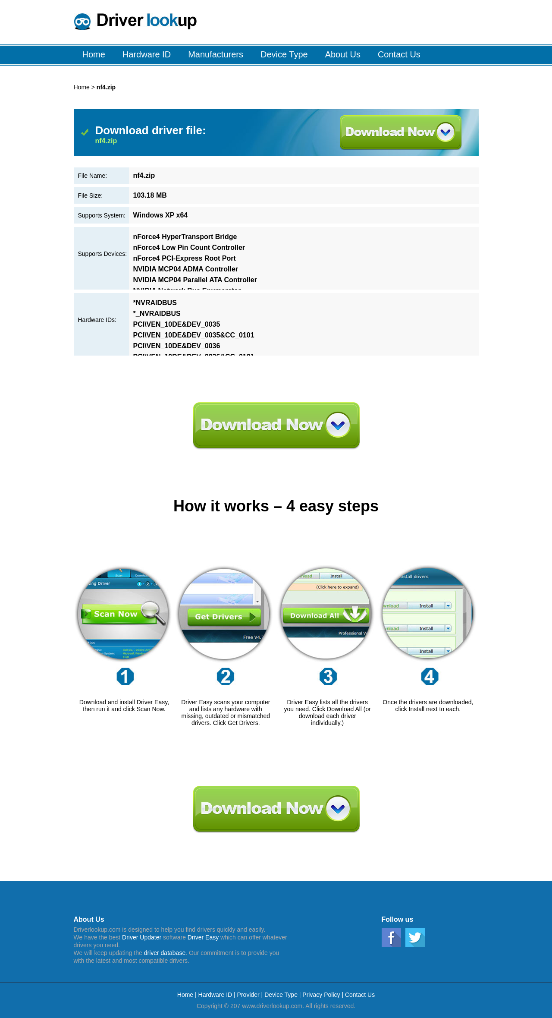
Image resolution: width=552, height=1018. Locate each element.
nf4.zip (106, 141)
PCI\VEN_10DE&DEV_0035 (176, 324)
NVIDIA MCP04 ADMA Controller (185, 269)
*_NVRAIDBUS (157, 313)
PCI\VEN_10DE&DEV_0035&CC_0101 (193, 335)
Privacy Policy (321, 994)
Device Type (281, 994)
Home (82, 87)
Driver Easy (203, 937)
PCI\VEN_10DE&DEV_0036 (176, 346)
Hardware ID (216, 994)
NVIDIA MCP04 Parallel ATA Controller (195, 280)
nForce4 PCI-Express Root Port (184, 258)
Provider (248, 994)
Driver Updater (141, 937)
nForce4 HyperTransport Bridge (185, 236)
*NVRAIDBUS (155, 302)
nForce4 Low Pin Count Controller (189, 247)
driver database (165, 952)
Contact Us (360, 994)
